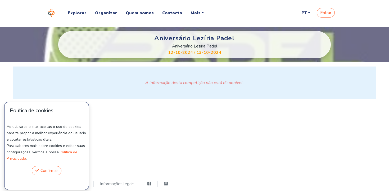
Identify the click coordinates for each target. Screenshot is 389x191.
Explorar (77, 13)
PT (304, 13)
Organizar (106, 13)
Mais (196, 13)
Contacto (172, 13)
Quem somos (140, 13)
